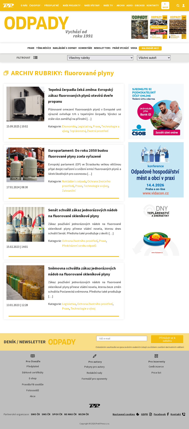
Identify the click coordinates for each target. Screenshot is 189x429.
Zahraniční (68, 190)
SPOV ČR (57, 414)
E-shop (33, 378)
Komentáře (85, 48)
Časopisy (35, 5)
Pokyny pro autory (94, 366)
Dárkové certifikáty (32, 372)
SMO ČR (35, 414)
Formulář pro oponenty (94, 378)
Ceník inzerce (156, 366)
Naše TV (109, 5)
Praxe (31, 48)
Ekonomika (69, 126)
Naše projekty (73, 5)
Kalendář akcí (150, 48)
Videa (134, 48)
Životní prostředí (97, 131)
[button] (167, 339)
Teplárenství (78, 131)
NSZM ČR (83, 414)
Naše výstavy (93, 5)
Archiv (121, 5)
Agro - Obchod (135, 5)
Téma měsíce (43, 48)
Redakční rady (94, 372)
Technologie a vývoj (96, 186)
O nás (24, 5)
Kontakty (153, 5)
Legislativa (85, 126)
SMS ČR (46, 414)
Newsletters (102, 48)
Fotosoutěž (32, 390)
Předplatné (52, 5)
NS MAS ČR (70, 414)
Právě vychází (120, 48)
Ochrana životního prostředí (80, 241)
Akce (32, 396)
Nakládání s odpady (65, 48)
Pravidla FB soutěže (33, 384)
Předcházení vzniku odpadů (79, 245)
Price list (156, 372)
